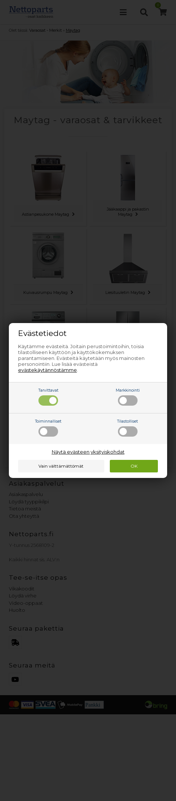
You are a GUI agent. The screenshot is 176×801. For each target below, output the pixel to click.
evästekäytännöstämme (47, 370)
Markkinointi (128, 397)
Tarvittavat (48, 397)
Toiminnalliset (48, 428)
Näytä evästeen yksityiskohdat (88, 452)
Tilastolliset (127, 428)
